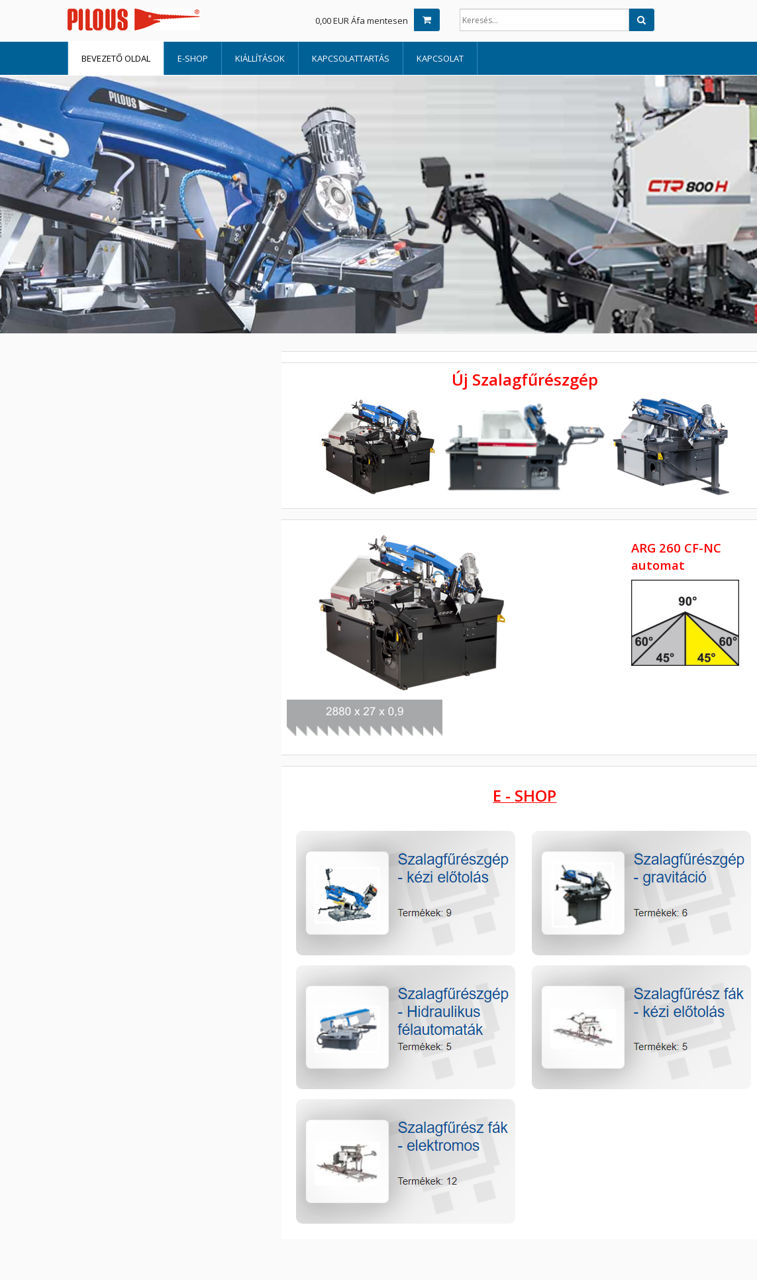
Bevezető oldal (115, 58)
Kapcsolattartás (350, 58)
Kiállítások (260, 58)
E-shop (192, 58)
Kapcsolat (440, 58)
